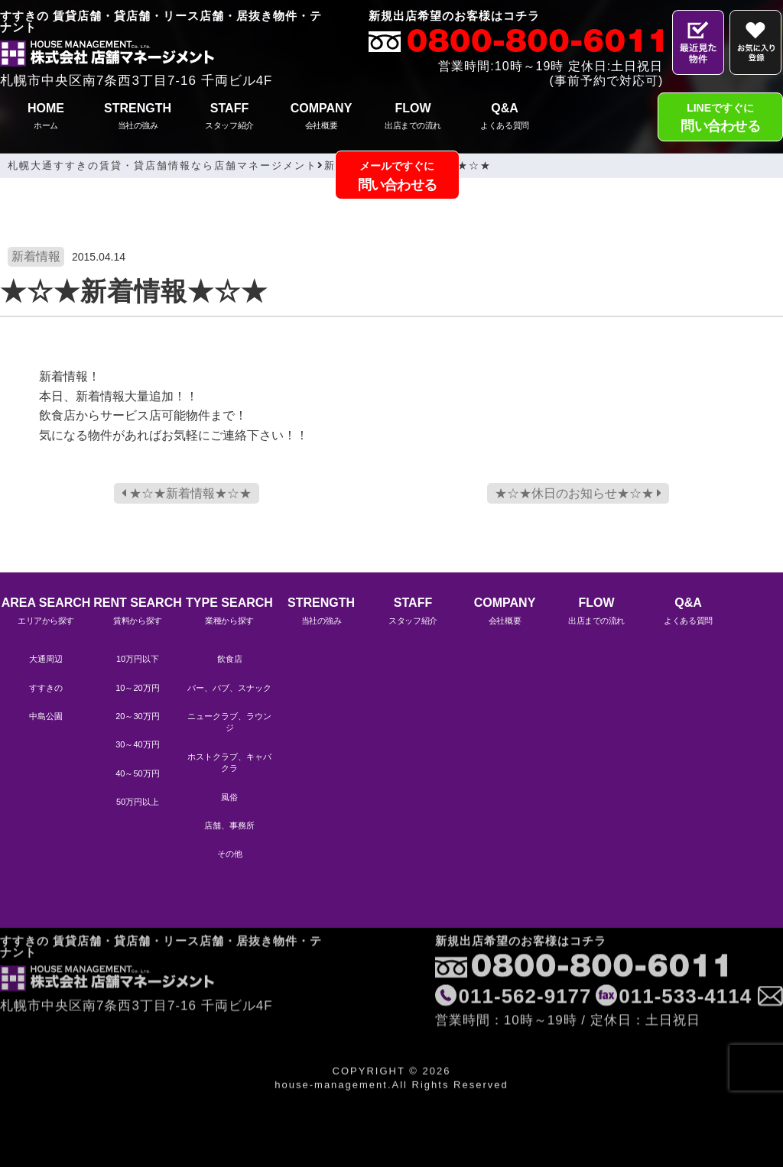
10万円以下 (137, 658)
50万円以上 (137, 801)
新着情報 (35, 256)
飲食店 (229, 658)
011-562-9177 (525, 954)
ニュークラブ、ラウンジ (229, 722)
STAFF (229, 118)
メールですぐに (398, 178)
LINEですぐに (720, 120)
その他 (229, 853)
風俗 (229, 797)
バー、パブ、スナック (229, 687)
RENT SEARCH (138, 612)
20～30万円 (137, 716)
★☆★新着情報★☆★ (187, 493)
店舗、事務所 (229, 825)
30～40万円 (137, 744)
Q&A (505, 118)
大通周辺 (46, 658)
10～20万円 (137, 687)
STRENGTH (138, 118)
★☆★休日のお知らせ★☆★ (578, 493)
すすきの (46, 687)
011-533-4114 (685, 954)
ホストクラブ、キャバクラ (229, 762)
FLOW (413, 118)
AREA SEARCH (46, 612)
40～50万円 (137, 773)
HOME (46, 118)
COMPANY (321, 118)
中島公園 (46, 716)
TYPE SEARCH (229, 612)
